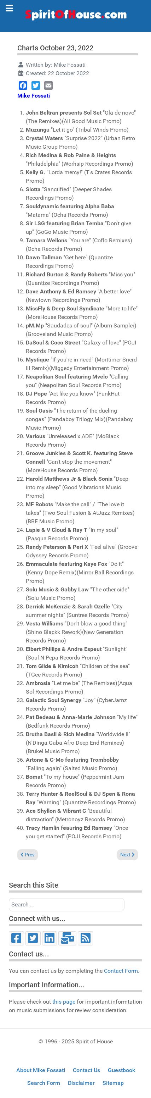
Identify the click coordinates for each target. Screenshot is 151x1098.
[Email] (67, 938)
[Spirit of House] (75, 16)
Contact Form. (121, 970)
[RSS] (85, 938)
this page (63, 1001)
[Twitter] (33, 938)
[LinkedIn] (49, 938)
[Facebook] (16, 938)
